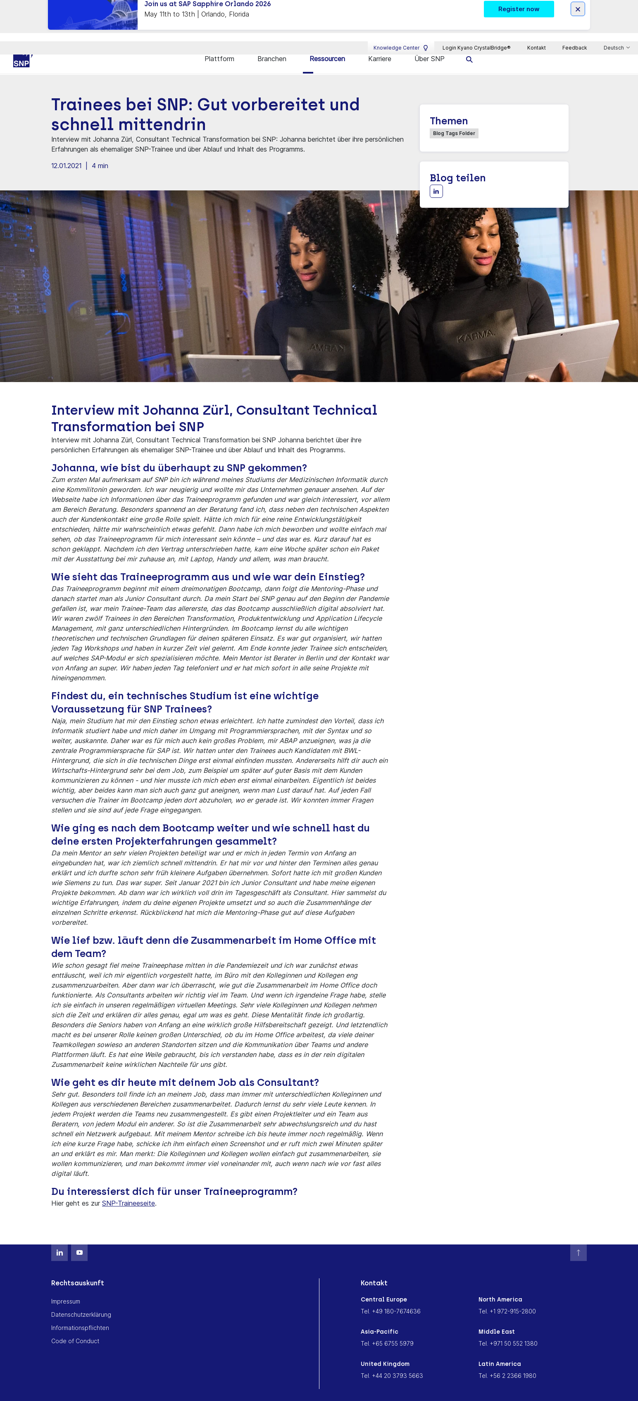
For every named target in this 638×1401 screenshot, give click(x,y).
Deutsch (614, 23)
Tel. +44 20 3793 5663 (392, 1361)
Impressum (65, 1287)
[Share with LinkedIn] (436, 177)
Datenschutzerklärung (81, 1300)
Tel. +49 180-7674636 (391, 1297)
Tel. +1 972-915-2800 (507, 1297)
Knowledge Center (401, 23)
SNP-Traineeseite (128, 1189)
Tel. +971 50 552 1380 (508, 1329)
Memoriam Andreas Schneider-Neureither (236, 1391)
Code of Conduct (75, 1326)
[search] (469, 44)
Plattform (219, 44)
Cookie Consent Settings (343, 1391)
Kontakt (536, 23)
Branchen (271, 44)
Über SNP (429, 44)
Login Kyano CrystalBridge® (477, 23)
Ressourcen (327, 44)
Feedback (574, 23)
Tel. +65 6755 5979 (387, 1329)
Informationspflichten (80, 1313)
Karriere (379, 44)
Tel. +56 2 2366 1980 (507, 1361)
